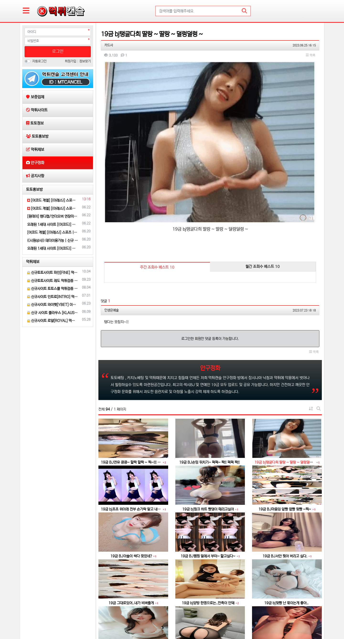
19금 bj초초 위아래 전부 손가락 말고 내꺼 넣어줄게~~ (131, 436)
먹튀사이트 (51, 620)
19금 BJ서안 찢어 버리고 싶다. (285, 483)
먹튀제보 (32, 262)
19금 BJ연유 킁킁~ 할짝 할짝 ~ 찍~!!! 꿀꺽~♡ (131, 389)
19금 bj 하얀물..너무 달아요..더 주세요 (132, 577)
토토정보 (70, 620)
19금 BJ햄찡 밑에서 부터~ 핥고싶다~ (208, 483)
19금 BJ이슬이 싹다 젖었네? (131, 483)
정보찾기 (85, 61)
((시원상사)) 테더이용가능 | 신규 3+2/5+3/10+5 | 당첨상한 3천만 (52, 241)
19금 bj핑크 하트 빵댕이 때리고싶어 (208, 436)
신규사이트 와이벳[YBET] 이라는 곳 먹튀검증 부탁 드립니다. (52, 305)
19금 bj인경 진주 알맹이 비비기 (286, 577)
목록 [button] (310, 55)
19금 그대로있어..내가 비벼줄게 (131, 530)
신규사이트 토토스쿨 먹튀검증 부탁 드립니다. (52, 289)
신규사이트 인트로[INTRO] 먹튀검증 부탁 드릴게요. (52, 297)
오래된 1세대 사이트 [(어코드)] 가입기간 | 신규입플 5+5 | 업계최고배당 (52, 224)
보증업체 (32, 620)
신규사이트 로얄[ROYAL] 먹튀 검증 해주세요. (52, 321)
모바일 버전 (308, 620)
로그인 (58, 51)
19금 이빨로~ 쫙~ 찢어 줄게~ (208, 577)
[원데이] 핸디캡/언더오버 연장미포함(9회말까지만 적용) (52, 216)
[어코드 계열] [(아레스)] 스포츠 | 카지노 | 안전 (52, 200)
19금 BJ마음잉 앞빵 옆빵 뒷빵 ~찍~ (284, 436)
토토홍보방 (34, 189)
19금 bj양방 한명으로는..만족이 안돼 (208, 530)
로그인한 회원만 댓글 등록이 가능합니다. (210, 266)
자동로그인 (39, 61)
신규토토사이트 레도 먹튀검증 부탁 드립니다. (52, 281)
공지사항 (144, 620)
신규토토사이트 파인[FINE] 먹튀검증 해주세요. (52, 273)
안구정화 (126, 620)
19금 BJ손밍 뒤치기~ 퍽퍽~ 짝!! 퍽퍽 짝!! (209, 389)
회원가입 (71, 61)
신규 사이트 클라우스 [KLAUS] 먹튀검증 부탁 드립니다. (52, 313)
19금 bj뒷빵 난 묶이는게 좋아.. (286, 530)
